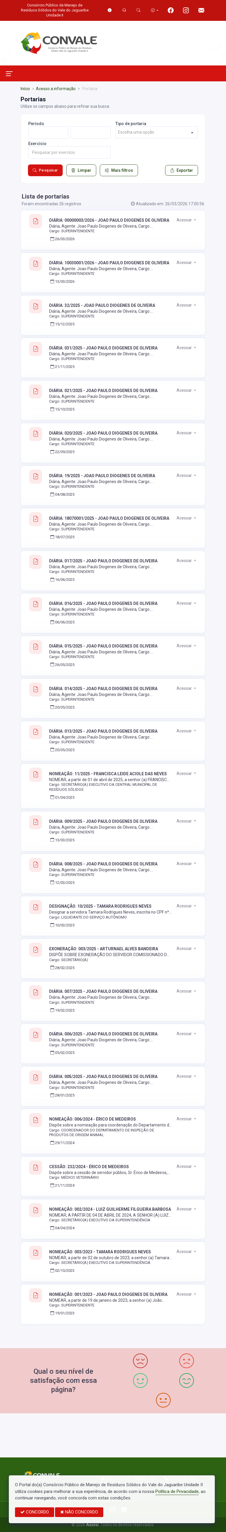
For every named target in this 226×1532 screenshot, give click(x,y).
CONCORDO (34, 1512)
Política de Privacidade (177, 1491)
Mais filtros (119, 170)
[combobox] (156, 132)
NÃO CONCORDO (79, 1512)
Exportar (181, 170)
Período (36, 123)
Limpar (81, 170)
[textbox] (156, 132)
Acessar (187, 220)
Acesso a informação (56, 88)
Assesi (92, 1524)
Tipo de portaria (130, 123)
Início (25, 88)
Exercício (37, 143)
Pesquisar (45, 170)
